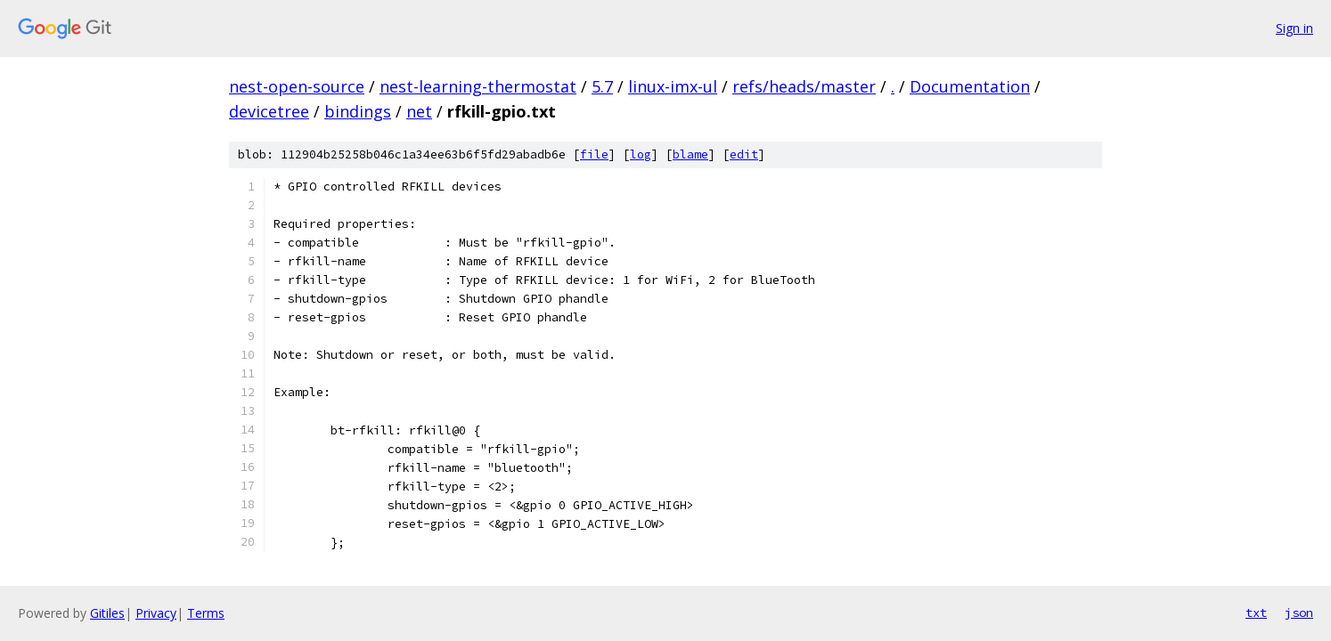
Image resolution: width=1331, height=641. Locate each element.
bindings (357, 111)
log (640, 154)
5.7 (602, 86)
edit (744, 154)
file (594, 154)
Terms (206, 612)
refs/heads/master (804, 86)
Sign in (1294, 28)
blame (690, 154)
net (419, 111)
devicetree (269, 111)
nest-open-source (296, 86)
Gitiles (107, 612)
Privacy (155, 612)
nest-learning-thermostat (478, 86)
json (1299, 612)
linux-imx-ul (672, 86)
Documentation (970, 86)
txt (1256, 612)
